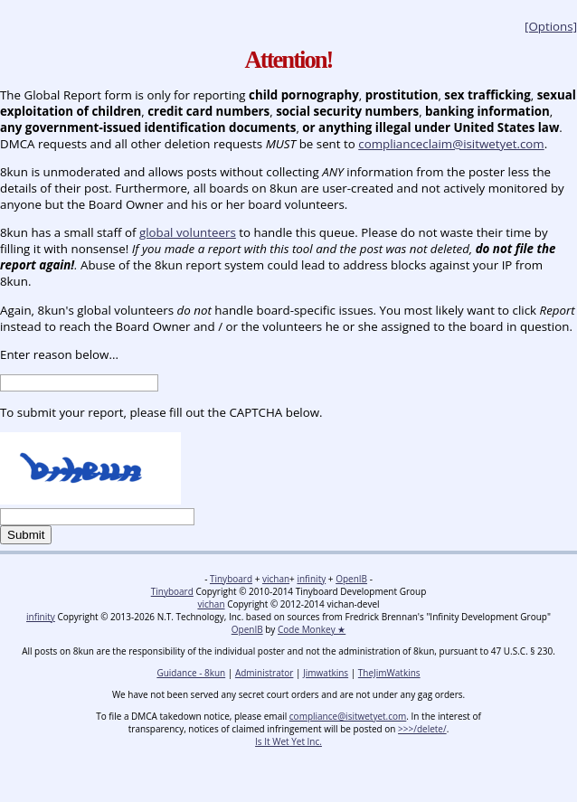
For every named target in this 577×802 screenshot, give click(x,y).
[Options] (551, 26)
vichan (275, 578)
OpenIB (351, 578)
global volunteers (187, 232)
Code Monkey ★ (311, 629)
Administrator (264, 672)
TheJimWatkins (389, 672)
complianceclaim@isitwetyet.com (451, 144)
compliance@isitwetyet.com (347, 716)
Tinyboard (231, 578)
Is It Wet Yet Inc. (288, 741)
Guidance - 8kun (190, 672)
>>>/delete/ (422, 728)
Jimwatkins (325, 672)
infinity (311, 578)
